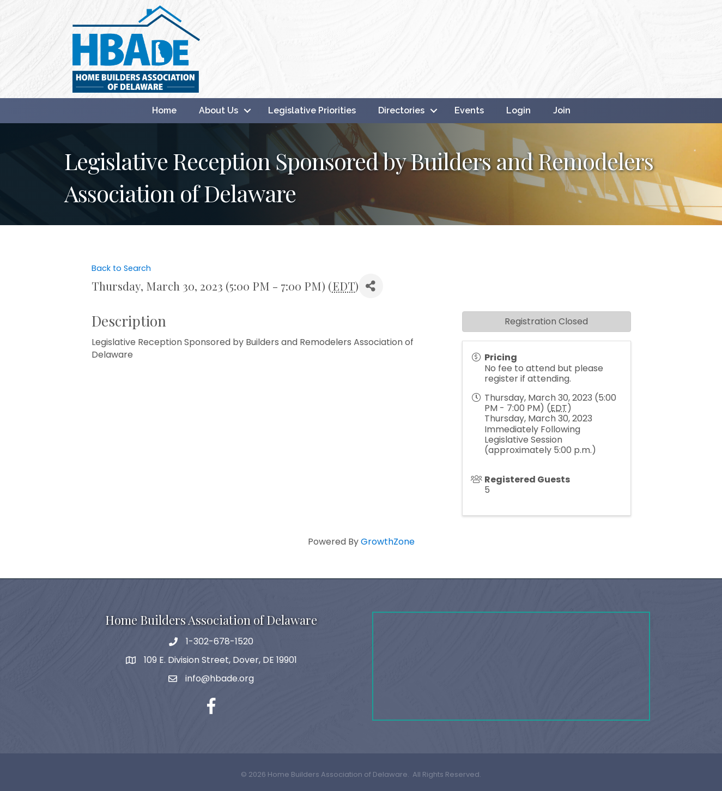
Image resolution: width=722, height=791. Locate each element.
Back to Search (121, 268)
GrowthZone (388, 541)
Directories (401, 110)
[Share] (371, 286)
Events (469, 110)
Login (518, 110)
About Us (218, 110)
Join (562, 110)
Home (164, 110)
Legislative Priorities (312, 110)
